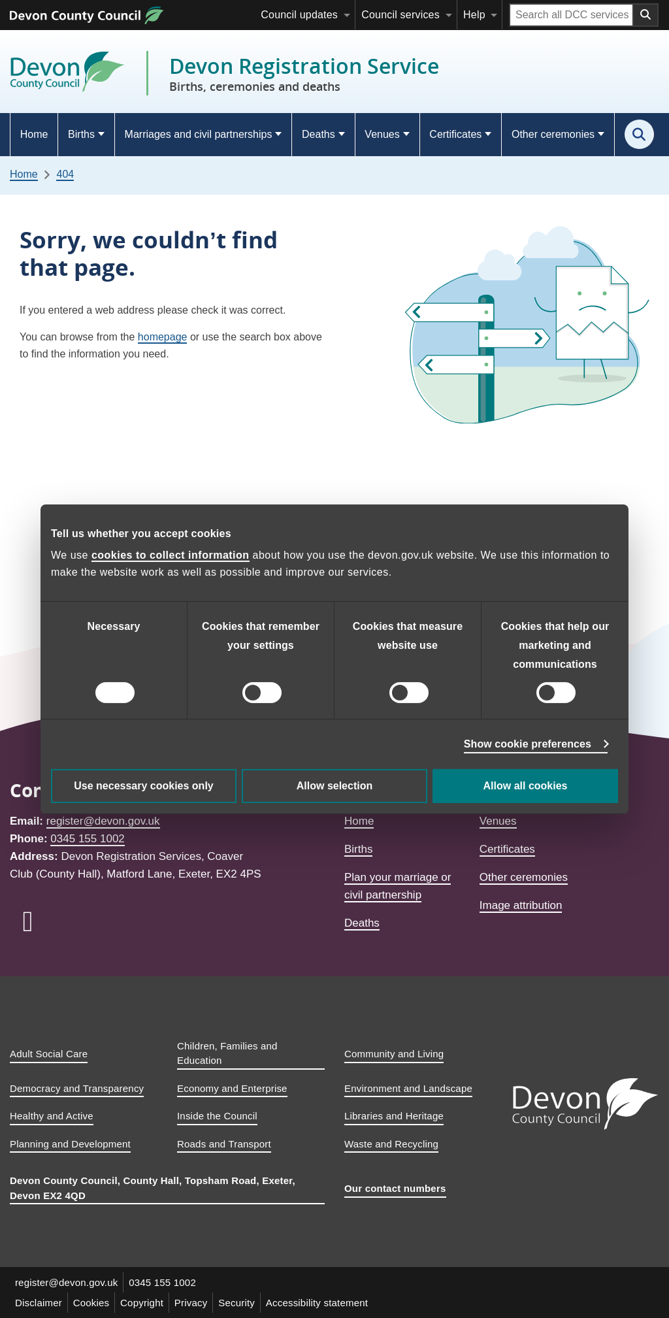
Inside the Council (217, 1115)
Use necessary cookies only (143, 785)
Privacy (191, 1302)
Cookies (91, 1302)
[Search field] (571, 15)
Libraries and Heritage (394, 1115)
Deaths (318, 134)
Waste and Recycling (391, 1143)
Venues (382, 134)
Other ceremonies (553, 134)
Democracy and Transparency (77, 1088)
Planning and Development (70, 1143)
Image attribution (521, 905)
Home (34, 134)
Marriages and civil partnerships (198, 134)
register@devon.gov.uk (103, 821)
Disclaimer (38, 1302)
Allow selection (334, 785)
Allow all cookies (525, 785)
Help (474, 14)
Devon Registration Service (304, 73)
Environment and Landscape (408, 1088)
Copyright (142, 1302)
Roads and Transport (224, 1143)
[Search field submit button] (646, 15)
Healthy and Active (51, 1115)
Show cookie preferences (527, 744)
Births (81, 134)
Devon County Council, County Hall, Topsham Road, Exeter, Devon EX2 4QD (152, 1188)
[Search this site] (639, 134)
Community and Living (394, 1053)
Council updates (299, 14)
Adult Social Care (49, 1053)
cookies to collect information (170, 555)
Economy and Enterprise (232, 1088)
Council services (400, 14)
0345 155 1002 (87, 838)
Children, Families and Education (227, 1053)
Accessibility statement (317, 1302)
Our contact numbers (395, 1188)
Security (237, 1302)
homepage (163, 336)
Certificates (455, 134)
